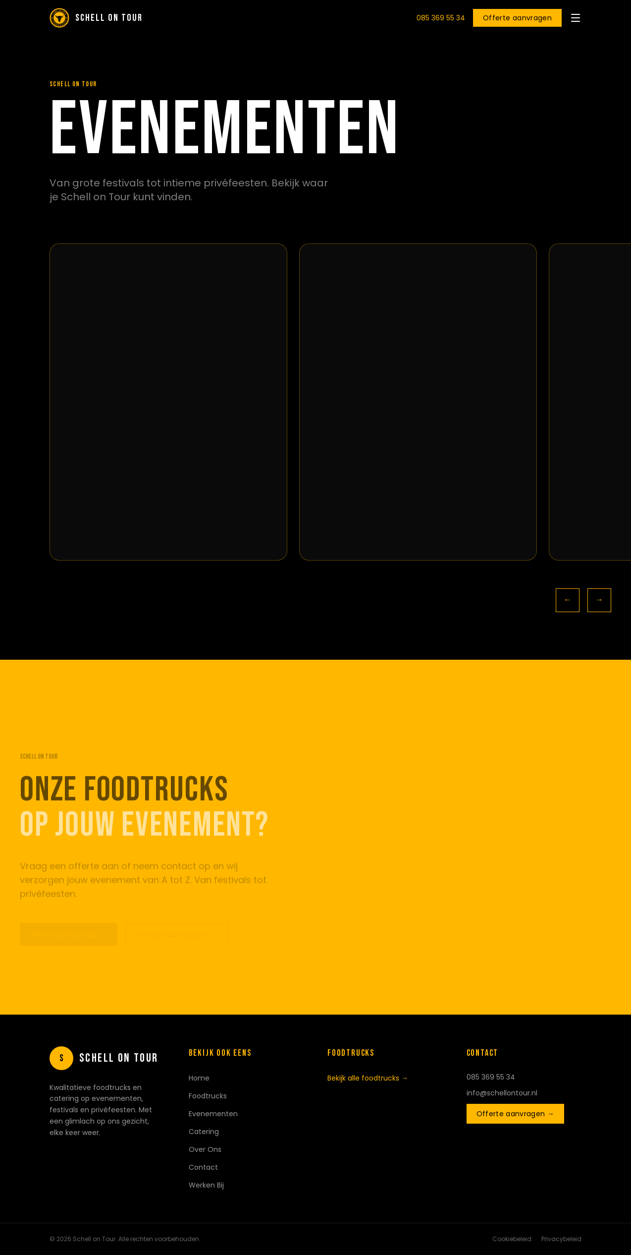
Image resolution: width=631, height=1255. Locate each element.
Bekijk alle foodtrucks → (367, 1078)
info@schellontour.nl (502, 1093)
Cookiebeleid (511, 1239)
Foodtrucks (208, 1096)
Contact (203, 1167)
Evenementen (213, 1114)
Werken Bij (206, 1185)
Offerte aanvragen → (515, 1114)
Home (199, 1078)
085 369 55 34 (441, 18)
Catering (204, 1132)
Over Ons (205, 1149)
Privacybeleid (561, 1239)
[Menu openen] (575, 18)
